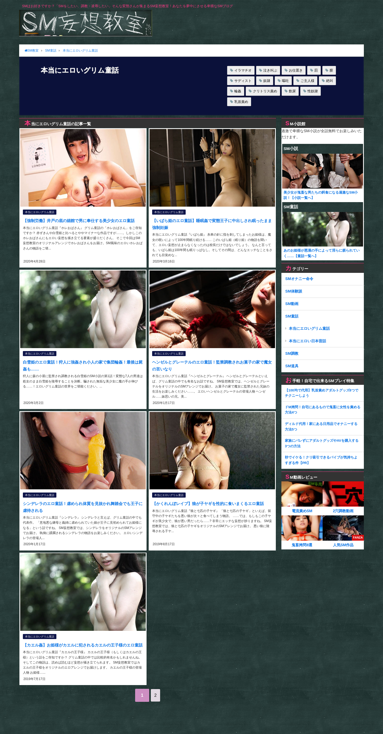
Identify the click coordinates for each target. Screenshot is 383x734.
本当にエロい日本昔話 (307, 341)
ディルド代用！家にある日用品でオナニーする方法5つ (321, 426)
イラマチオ (243, 70)
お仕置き (296, 70)
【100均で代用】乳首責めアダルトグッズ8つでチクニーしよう (321, 393)
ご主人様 (307, 80)
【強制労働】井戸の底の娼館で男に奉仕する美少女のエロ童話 (81, 221)
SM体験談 (293, 291)
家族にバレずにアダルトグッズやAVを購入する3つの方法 (322, 443)
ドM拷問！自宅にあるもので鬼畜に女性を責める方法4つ (322, 409)
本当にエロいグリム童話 (39, 212)
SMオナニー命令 (299, 279)
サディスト (243, 80)
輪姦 (237, 91)
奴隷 (266, 80)
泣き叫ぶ (270, 70)
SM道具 (291, 366)
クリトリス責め (265, 91)
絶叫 (329, 80)
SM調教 (291, 353)
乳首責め (241, 101)
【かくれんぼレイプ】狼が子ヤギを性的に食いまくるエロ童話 (210, 502)
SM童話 (291, 316)
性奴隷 (312, 91)
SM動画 (291, 304)
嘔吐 (285, 80)
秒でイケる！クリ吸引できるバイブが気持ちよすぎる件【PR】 (321, 460)
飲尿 (292, 91)
